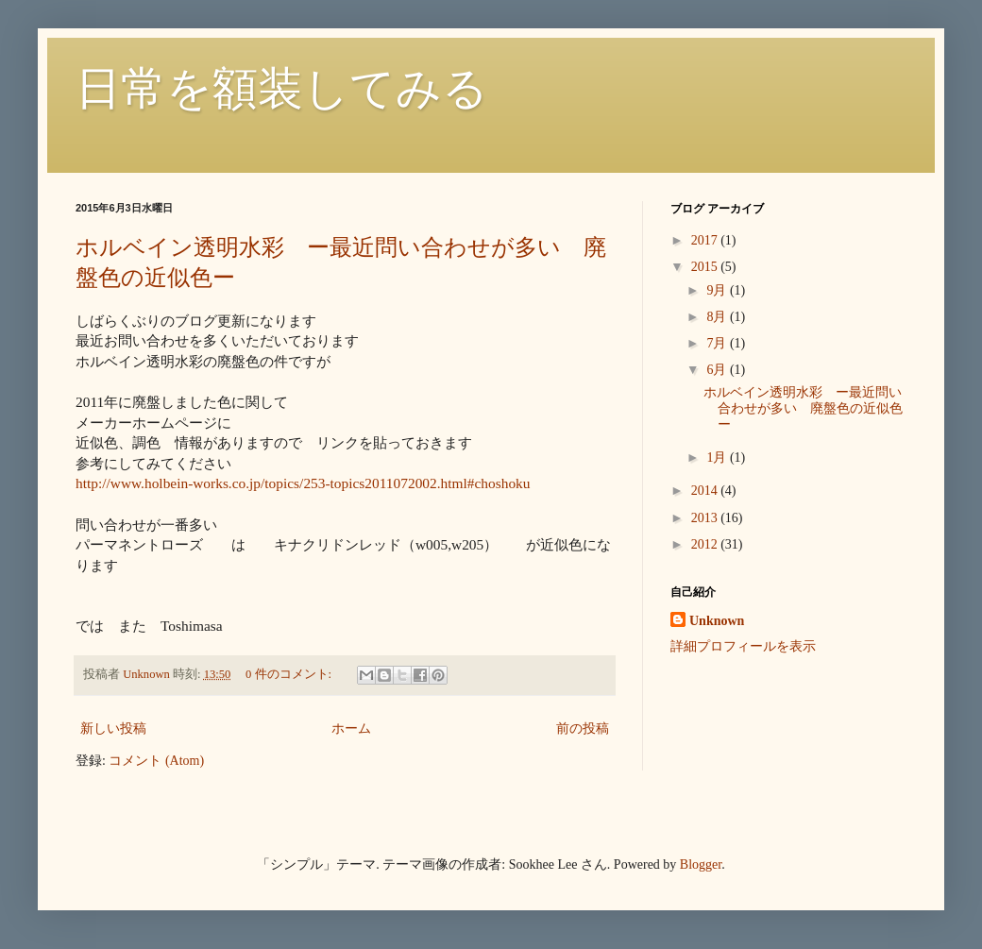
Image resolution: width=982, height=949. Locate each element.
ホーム (351, 728)
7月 (718, 343)
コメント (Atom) (156, 761)
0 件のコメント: (290, 674)
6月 (718, 370)
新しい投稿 (113, 728)
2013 (706, 518)
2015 (706, 267)
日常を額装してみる (282, 88)
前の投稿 (582, 728)
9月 (718, 290)
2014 (706, 490)
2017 (706, 240)
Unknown (716, 621)
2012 (706, 544)
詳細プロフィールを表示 (743, 646)
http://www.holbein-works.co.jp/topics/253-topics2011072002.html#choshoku (303, 483)
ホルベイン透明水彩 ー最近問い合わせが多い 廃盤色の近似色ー (803, 408)
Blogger (700, 864)
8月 (718, 317)
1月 (718, 457)
